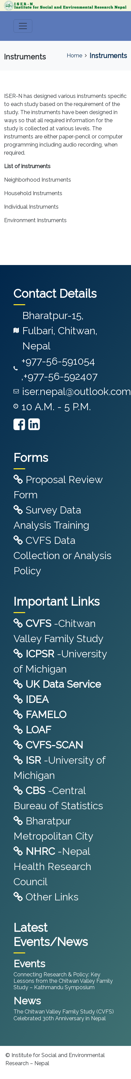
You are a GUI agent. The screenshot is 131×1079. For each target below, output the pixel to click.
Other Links (45, 897)
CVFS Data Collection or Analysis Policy (62, 555)
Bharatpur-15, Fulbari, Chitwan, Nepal (59, 331)
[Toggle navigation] (22, 26)
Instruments (108, 56)
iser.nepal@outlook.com (76, 391)
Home (74, 55)
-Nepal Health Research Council (52, 866)
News (27, 1001)
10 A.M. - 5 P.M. (56, 407)
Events (29, 964)
